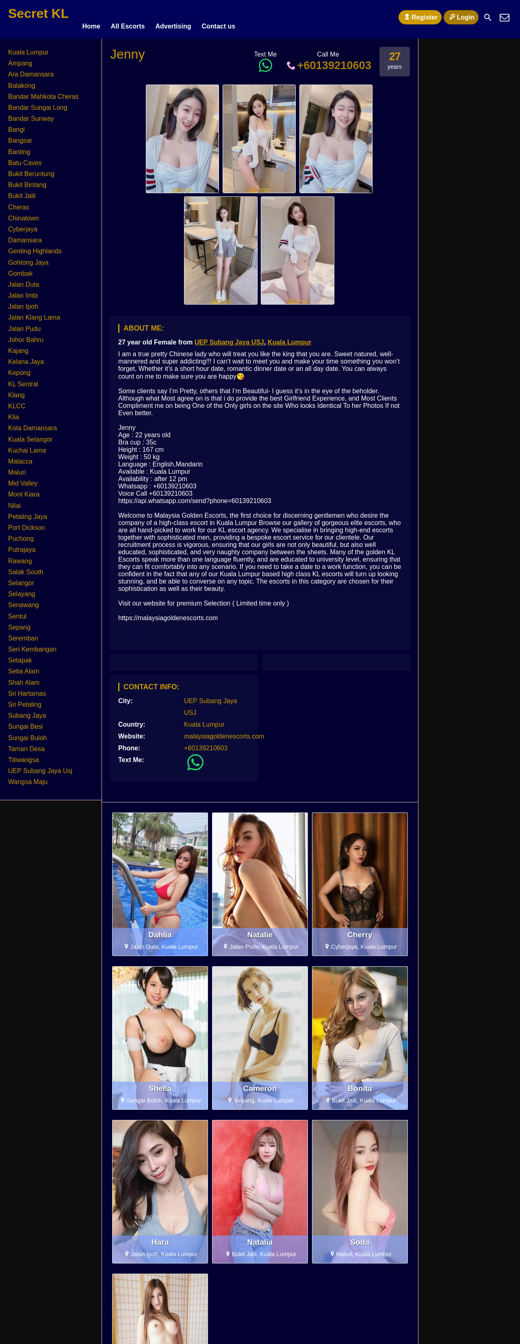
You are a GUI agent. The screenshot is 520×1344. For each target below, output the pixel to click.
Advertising (173, 17)
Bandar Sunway (31, 114)
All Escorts (128, 17)
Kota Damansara (32, 424)
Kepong (19, 369)
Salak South (25, 568)
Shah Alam (23, 678)
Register (420, 17)
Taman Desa (26, 745)
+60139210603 (328, 61)
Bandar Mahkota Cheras (43, 92)
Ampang (20, 59)
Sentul (17, 612)
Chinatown (23, 214)
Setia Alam (23, 667)
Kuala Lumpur (290, 338)
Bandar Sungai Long (37, 103)
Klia (13, 413)
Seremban (23, 634)
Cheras (18, 203)
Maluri (17, 468)
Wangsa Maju (28, 778)
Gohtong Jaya (28, 258)
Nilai (14, 502)
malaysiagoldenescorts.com (224, 732)
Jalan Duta (23, 280)
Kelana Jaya (26, 358)
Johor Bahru (25, 336)
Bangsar (20, 137)
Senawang (23, 601)
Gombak (20, 269)
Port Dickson (26, 524)
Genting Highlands (35, 247)
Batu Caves (25, 159)
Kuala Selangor (30, 435)
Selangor (21, 579)
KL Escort (133, 628)
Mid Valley (23, 479)
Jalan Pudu (24, 325)
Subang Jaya (27, 711)
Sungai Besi (25, 722)
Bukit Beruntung (31, 170)
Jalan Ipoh (23, 302)
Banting (19, 148)
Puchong (21, 535)
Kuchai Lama (27, 446)
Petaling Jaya (27, 513)
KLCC (17, 402)
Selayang (21, 590)
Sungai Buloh (27, 734)
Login (461, 17)
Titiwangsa (23, 756)
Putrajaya (22, 545)
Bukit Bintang (27, 181)
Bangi (16, 125)
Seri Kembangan (32, 645)
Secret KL (38, 13)
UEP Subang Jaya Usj (40, 767)
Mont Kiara (23, 491)
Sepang (19, 623)
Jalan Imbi (23, 291)
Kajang (18, 347)
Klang (16, 391)
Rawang (20, 557)
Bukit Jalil (22, 192)
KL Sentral (23, 380)
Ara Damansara (31, 70)
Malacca (20, 457)
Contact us (218, 17)
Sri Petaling (24, 700)
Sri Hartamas (27, 689)
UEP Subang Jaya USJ (229, 338)
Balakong (21, 81)
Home (91, 17)
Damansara (25, 236)
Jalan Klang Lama (34, 314)
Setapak (20, 656)
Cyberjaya (22, 225)
